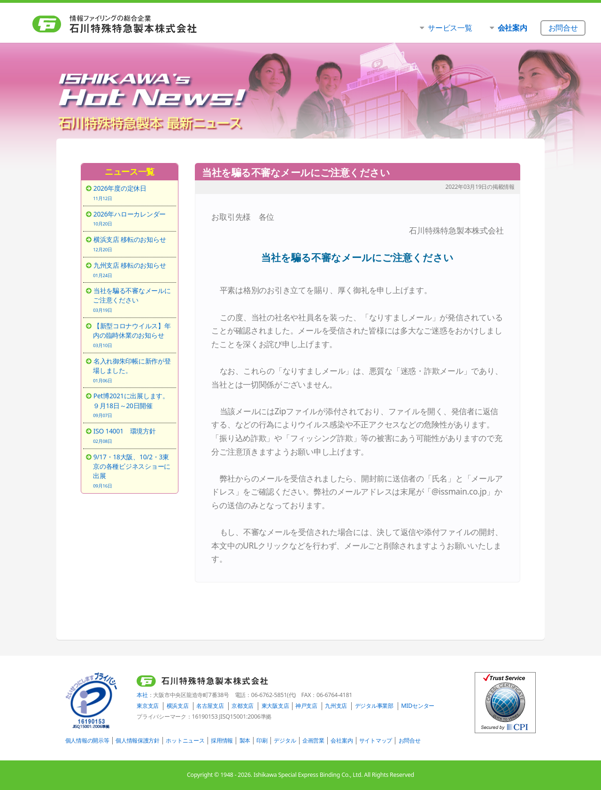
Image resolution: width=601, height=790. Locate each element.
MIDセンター (417, 706)
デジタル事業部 (374, 706)
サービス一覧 (450, 27)
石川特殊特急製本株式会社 (134, 24)
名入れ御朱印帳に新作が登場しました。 (133, 370)
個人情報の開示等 (87, 740)
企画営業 (313, 740)
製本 (244, 740)
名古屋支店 (210, 706)
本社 (142, 695)
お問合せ (410, 740)
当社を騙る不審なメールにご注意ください (133, 299)
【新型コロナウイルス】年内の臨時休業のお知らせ (133, 335)
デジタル (285, 740)
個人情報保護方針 (138, 740)
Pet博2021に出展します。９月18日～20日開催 (133, 404)
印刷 (261, 740)
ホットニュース (185, 740)
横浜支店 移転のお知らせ (133, 244)
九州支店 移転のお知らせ (133, 270)
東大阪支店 (275, 706)
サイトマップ (375, 740)
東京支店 (148, 706)
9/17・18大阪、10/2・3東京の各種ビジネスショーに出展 (133, 470)
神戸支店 (306, 706)
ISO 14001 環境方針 (133, 435)
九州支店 (336, 706)
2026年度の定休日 (133, 192)
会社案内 (342, 740)
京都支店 (242, 706)
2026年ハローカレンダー (133, 218)
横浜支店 (178, 706)
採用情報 (222, 740)
